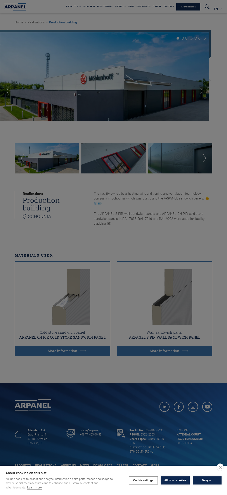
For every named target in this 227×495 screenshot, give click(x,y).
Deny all (207, 480)
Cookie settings (143, 480)
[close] (220, 467)
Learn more (34, 487)
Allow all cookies (175, 480)
